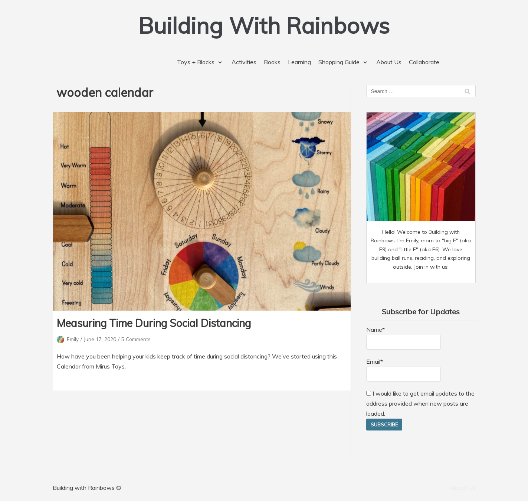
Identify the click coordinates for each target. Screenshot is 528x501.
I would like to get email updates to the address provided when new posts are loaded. (420, 403)
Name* (403, 338)
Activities (244, 62)
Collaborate (424, 62)
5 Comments (136, 339)
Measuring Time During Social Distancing (154, 323)
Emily (73, 339)
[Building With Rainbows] (264, 25)
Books (272, 62)
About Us (388, 62)
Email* (403, 370)
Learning (299, 62)
